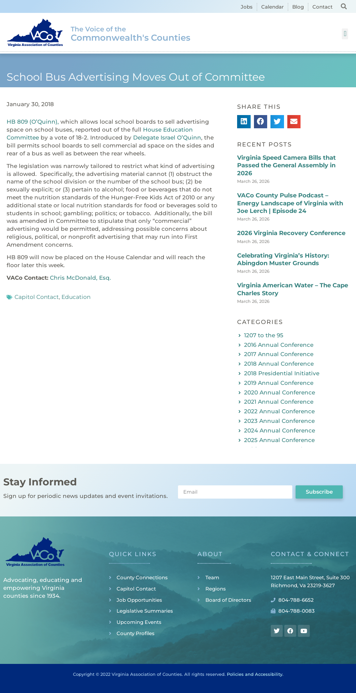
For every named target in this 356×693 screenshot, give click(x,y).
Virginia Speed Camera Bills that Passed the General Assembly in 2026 (286, 165)
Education (75, 297)
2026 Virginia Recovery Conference (291, 233)
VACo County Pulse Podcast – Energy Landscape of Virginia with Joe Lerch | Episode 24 (290, 203)
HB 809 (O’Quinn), (33, 121)
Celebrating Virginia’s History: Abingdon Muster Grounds (283, 259)
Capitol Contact (37, 297)
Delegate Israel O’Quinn (167, 137)
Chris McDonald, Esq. (80, 277)
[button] (343, 6)
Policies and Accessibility (254, 674)
